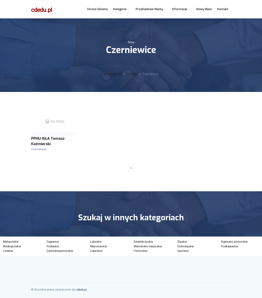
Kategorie (121, 9)
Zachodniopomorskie (59, 251)
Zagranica (52, 241)
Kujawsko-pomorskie (234, 241)
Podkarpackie (229, 246)
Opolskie (183, 251)
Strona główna (97, 9)
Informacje (181, 9)
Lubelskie (96, 251)
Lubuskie (96, 241)
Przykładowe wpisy (151, 9)
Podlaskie (52, 246)
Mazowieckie (98, 246)
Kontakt (222, 9)
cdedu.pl (41, 9)
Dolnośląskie (185, 246)
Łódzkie (132, 74)
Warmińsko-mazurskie (148, 246)
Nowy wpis (204, 9)
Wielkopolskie (12, 246)
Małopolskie (11, 241)
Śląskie (182, 241)
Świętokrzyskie (143, 241)
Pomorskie (140, 251)
